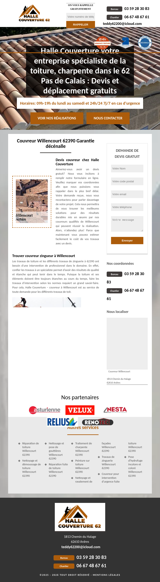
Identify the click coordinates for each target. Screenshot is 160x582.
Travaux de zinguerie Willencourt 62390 (109, 462)
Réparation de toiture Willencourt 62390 (30, 449)
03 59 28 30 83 (128, 8)
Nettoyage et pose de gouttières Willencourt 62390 (56, 451)
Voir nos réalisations (57, 118)
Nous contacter (108, 118)
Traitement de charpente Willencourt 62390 (83, 449)
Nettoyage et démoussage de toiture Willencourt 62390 (31, 468)
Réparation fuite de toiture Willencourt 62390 (58, 470)
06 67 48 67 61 (128, 16)
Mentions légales (106, 574)
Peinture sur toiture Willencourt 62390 (82, 466)
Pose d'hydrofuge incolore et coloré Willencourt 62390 (135, 466)
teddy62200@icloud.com (122, 23)
